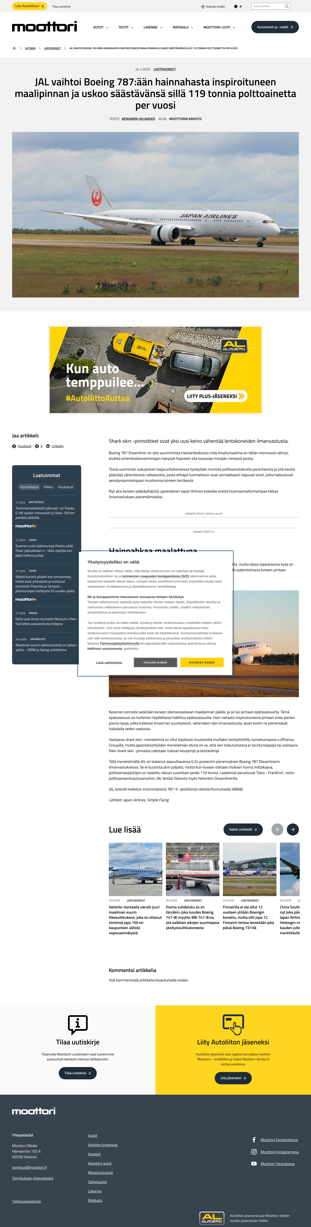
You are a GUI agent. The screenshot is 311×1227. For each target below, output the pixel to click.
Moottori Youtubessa (273, 1164)
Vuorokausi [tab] (29, 487)
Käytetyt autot (100, 1163)
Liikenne (95, 1191)
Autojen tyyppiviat (103, 1145)
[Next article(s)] (293, 829)
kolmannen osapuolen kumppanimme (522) (155, 576)
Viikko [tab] (48, 487)
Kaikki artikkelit (240, 829)
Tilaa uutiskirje (61, 6)
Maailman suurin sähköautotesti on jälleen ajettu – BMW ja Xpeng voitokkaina (46, 648)
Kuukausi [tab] (65, 487)
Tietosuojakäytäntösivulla (120, 643)
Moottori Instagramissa (275, 1153)
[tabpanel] (47, 576)
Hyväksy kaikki (202, 662)
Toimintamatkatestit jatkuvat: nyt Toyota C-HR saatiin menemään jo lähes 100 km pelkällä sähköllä (45, 513)
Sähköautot (97, 1182)
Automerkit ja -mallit (272, 27)
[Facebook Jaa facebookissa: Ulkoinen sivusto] (22, 446)
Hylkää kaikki (155, 662)
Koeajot (94, 1154)
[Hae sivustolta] (286, 6)
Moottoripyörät (100, 1172)
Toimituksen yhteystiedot (32, 1178)
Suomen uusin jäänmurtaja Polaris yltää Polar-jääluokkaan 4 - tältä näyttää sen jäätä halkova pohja (44, 550)
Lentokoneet (52, 48)
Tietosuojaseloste (26, 1201)
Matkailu (95, 1200)
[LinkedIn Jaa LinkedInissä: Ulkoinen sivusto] (55, 446)
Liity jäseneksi (231, 1078)
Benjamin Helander (138, 119)
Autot (92, 1135)
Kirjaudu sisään (213, 6)
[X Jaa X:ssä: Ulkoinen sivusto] (39, 446)
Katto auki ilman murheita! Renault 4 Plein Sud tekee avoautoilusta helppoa (46, 621)
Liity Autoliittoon (27, 6)
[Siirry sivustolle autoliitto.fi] (212, 1218)
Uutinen (30, 48)
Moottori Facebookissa (274, 1140)
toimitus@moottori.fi (29, 1167)
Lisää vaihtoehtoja (109, 662)
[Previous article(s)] (277, 829)
